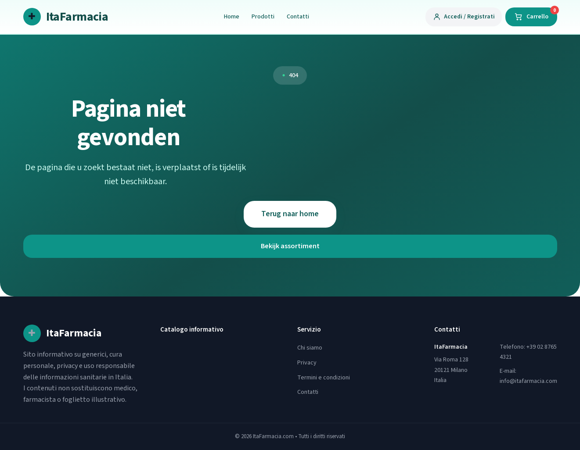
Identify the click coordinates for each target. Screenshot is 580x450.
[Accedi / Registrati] (463, 16)
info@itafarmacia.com (528, 381)
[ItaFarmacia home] (65, 17)
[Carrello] (531, 16)
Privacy (307, 362)
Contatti (298, 16)
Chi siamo (309, 347)
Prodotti (263, 16)
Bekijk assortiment (290, 246)
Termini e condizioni (323, 377)
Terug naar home (290, 213)
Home (231, 16)
